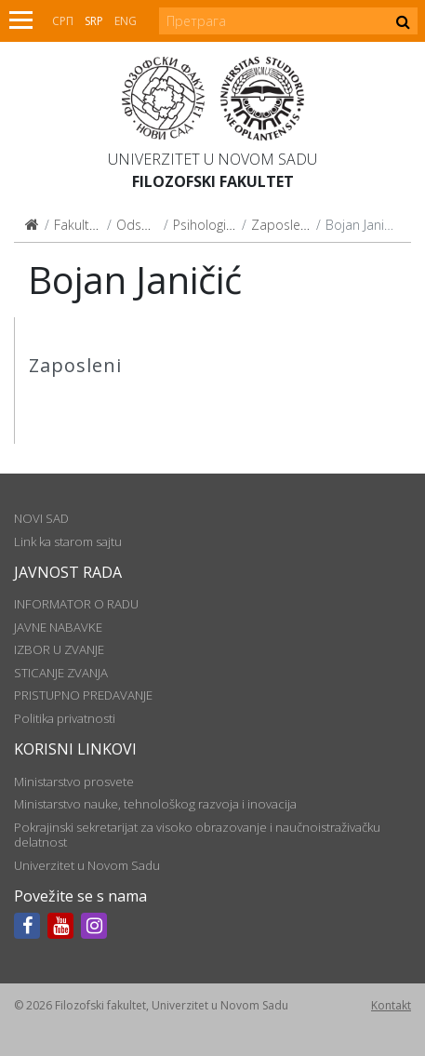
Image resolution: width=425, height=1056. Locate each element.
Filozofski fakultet (213, 181)
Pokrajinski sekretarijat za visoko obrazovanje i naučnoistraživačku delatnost (197, 834)
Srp (94, 21)
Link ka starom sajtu (68, 541)
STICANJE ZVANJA (61, 672)
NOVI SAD (41, 518)
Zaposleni (281, 225)
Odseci (137, 225)
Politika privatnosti (64, 718)
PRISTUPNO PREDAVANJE (83, 695)
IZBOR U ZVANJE (59, 649)
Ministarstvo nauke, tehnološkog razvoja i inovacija (155, 803)
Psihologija (204, 225)
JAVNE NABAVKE (58, 627)
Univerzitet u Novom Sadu (212, 159)
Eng (125, 21)
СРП (62, 21)
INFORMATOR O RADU (76, 603)
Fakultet (77, 225)
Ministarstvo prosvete (74, 781)
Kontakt (391, 1005)
